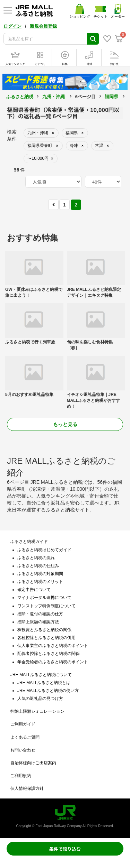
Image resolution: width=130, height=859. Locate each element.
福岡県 (111, 96)
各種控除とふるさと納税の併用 (46, 637)
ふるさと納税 (19, 96)
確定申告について (34, 589)
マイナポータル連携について (44, 597)
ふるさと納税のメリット (40, 581)
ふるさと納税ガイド (29, 541)
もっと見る (65, 424)
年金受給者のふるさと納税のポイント (52, 661)
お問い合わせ (22, 750)
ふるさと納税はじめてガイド (44, 549)
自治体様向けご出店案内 (33, 762)
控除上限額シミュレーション (37, 711)
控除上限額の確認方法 (38, 621)
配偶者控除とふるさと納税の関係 (48, 653)
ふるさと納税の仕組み (38, 565)
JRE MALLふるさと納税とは (43, 682)
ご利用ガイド (22, 724)
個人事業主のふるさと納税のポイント (52, 645)
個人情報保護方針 (27, 788)
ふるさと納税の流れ (36, 557)
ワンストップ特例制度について (46, 605)
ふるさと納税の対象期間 (40, 573)
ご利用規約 (20, 775)
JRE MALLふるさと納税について (41, 674)
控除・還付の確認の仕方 (40, 613)
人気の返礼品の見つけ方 (40, 698)
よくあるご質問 (25, 737)
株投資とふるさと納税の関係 (44, 629)
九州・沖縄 (53, 96)
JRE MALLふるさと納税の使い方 (48, 690)
